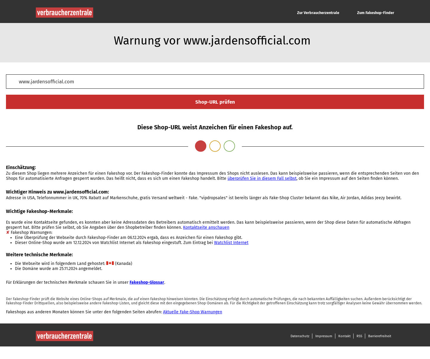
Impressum (323, 336)
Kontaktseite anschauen (206, 227)
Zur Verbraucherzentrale (318, 12)
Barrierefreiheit (379, 336)
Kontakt (344, 336)
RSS (359, 336)
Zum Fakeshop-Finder (375, 12)
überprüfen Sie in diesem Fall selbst (262, 178)
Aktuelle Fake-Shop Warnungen (192, 311)
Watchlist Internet (231, 242)
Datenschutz (300, 336)
